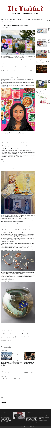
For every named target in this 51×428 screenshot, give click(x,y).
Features (6, 19)
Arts (17, 19)
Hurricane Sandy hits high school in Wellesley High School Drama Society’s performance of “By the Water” (6, 364)
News (2, 19)
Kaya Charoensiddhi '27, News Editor (7, 27)
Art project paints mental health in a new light (16, 355)
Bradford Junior (9, 21)
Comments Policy (38, 0)
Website (2, 397)
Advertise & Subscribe (44, 0)
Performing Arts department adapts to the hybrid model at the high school (29, 363)
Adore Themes (33, 426)
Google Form (33, 419)
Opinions (12, 19)
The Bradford (13, 357)
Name (2, 392)
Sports (21, 19)
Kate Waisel (2, 367)
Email (20, 392)
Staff (31, 0)
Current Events (27, 19)
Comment (2, 380)
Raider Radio (39, 19)
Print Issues (34, 19)
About (29, 0)
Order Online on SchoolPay (43, 420)
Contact (34, 0)
